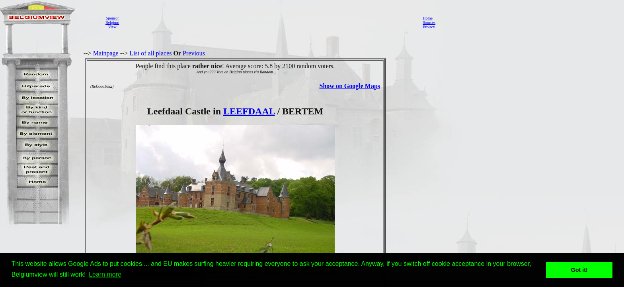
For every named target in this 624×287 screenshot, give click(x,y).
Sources (429, 22)
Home (427, 18)
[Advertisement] (268, 22)
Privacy (429, 27)
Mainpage (106, 53)
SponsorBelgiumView (112, 22)
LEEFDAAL (249, 111)
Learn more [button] (105, 274)
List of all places (150, 53)
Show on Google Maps (350, 86)
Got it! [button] (579, 270)
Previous (194, 53)
